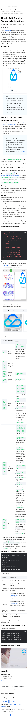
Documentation (5, 9)
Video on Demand (15, 9)
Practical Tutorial (5, 11)
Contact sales (13, 704)
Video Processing (15, 11)
